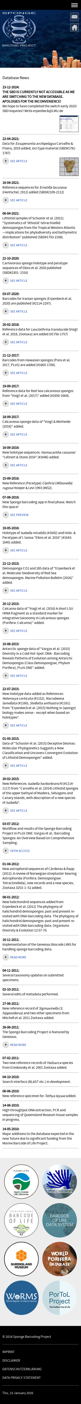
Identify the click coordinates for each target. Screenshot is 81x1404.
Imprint (8, 1352)
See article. (19, 245)
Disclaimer (11, 1360)
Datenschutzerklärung (22, 1369)
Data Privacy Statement (21, 1378)
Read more (18, 957)
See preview (19, 515)
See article (18, 161)
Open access (20, 851)
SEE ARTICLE (18, 281)
